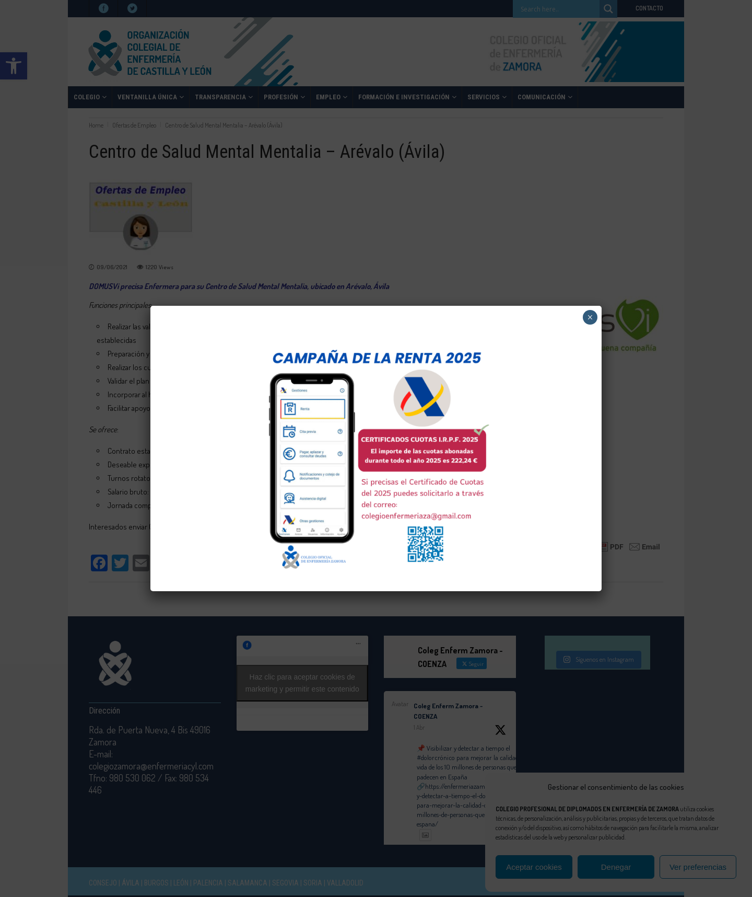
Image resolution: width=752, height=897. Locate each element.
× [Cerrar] (590, 317)
